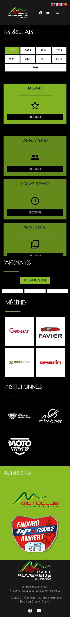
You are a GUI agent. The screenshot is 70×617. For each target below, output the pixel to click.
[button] (58, 12)
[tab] (12, 50)
